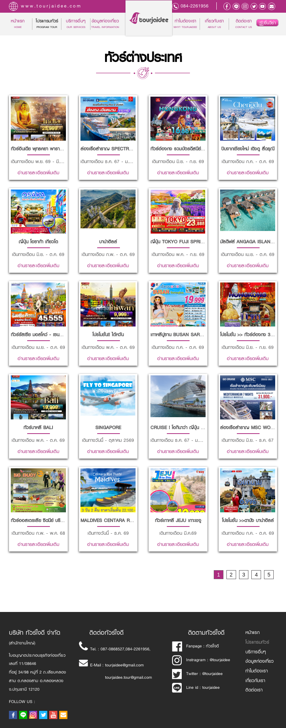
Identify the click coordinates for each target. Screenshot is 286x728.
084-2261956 (195, 6)
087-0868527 (112, 649)
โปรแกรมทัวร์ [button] (47, 23)
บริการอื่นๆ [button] (76, 23)
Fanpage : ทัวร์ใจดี (195, 646)
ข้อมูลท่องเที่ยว (105, 23)
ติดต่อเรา (243, 23)
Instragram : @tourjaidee (201, 660)
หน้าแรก (21, 23)
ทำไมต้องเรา (185, 23)
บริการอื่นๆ (255, 652)
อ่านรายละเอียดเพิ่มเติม (38, 172)
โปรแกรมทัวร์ (257, 642)
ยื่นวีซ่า (267, 22)
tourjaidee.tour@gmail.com (128, 677)
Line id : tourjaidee (196, 687)
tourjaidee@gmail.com (124, 665)
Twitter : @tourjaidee (197, 674)
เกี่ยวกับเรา (214, 23)
